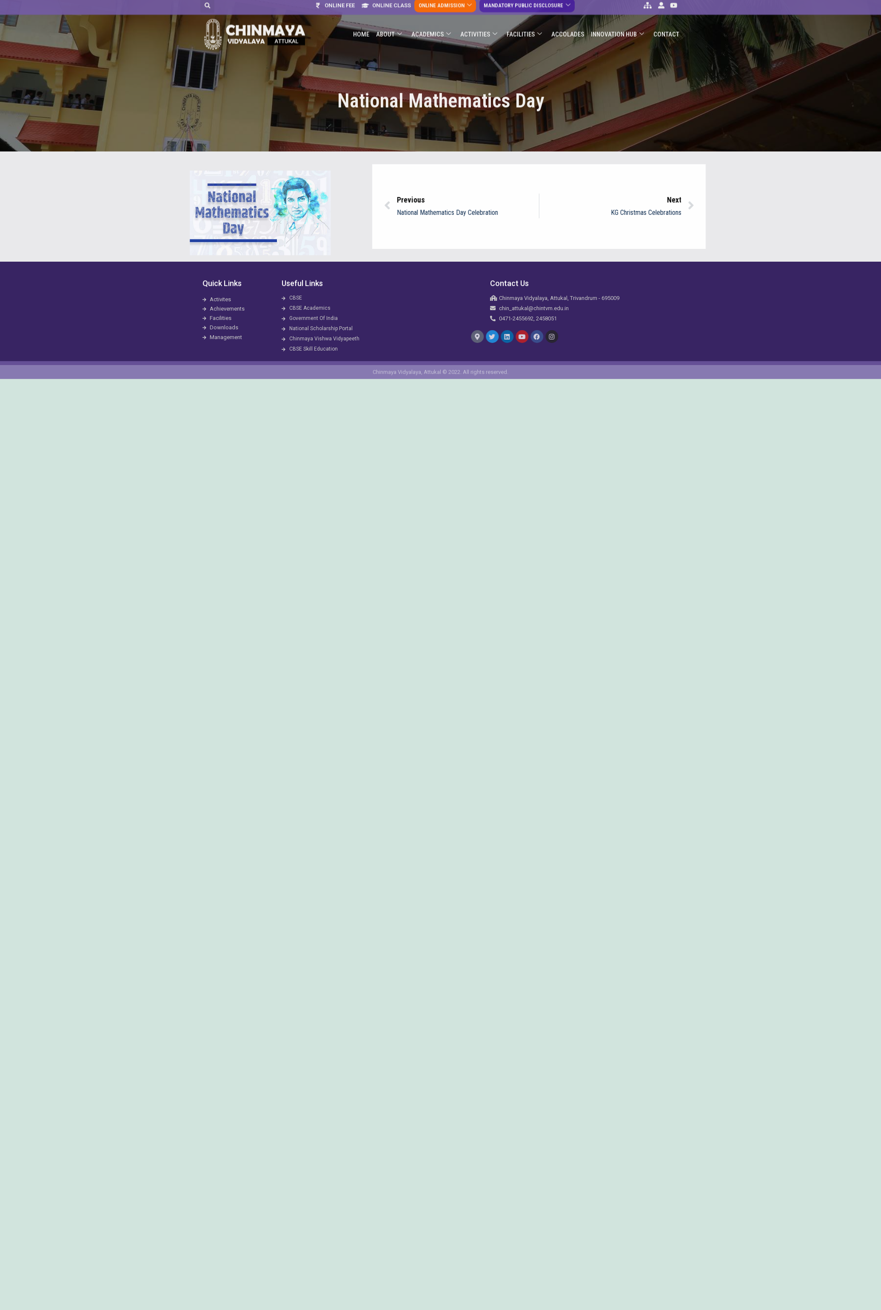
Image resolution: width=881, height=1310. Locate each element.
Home (361, 17)
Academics (431, 18)
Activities (478, 18)
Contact (666, 17)
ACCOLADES (567, 17)
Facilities (524, 18)
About (389, 18)
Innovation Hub (617, 18)
